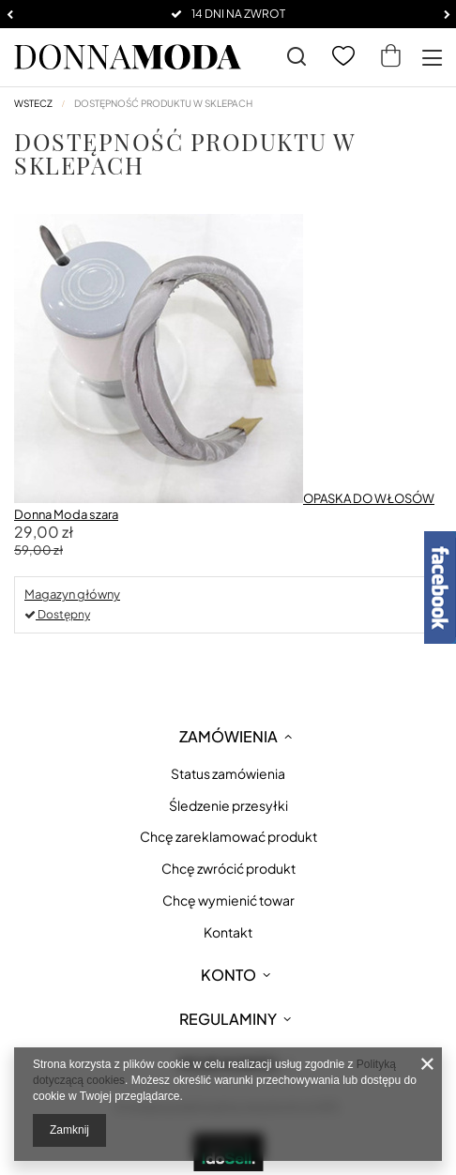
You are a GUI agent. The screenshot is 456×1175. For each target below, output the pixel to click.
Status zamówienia (228, 774)
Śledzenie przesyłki (228, 806)
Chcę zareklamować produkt (228, 837)
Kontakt (228, 932)
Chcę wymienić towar (228, 900)
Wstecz (33, 103)
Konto (228, 975)
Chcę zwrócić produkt (228, 869)
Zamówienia (228, 736)
